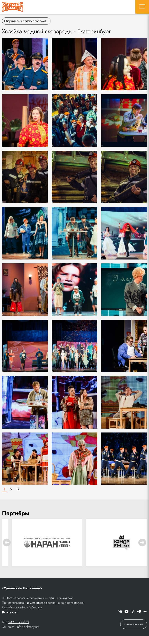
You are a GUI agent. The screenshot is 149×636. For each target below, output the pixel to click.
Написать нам (133, 624)
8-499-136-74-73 (18, 622)
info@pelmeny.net (27, 627)
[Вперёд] (18, 489)
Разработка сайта (13, 607)
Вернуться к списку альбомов (25, 21)
